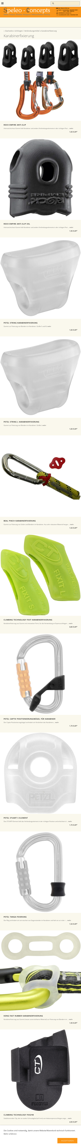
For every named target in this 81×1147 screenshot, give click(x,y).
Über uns (44, 1143)
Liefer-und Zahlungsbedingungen (19, 1141)
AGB (58, 1141)
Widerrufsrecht (69, 1141)
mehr (71, 128)
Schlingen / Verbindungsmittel (27, 31)
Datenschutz (12, 1143)
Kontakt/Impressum (28, 1143)
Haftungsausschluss (59, 1143)
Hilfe (72, 1143)
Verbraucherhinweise (45, 1141)
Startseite (9, 31)
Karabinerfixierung (49, 31)
